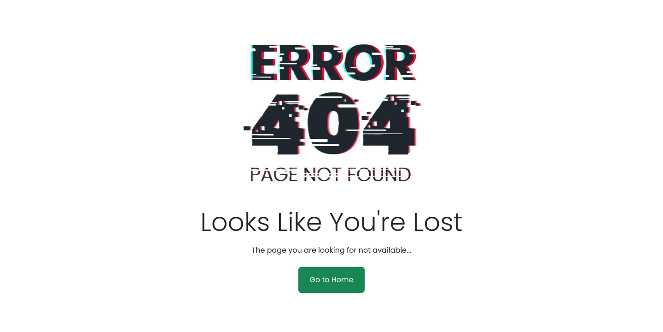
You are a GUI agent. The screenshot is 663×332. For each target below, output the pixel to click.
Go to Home (331, 279)
